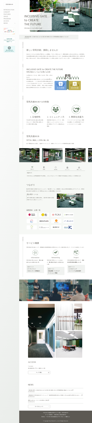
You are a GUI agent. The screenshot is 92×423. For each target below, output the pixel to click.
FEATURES (7, 14)
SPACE (6, 16)
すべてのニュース (42, 406)
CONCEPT (7, 12)
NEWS (6, 23)
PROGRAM (7, 19)
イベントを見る (43, 295)
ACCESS (6, 21)
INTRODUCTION (9, 10)
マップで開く (42, 372)
